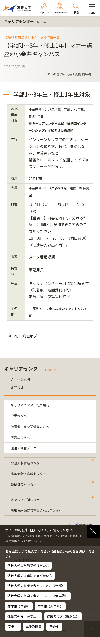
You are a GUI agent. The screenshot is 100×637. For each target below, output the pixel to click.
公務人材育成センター (27, 463)
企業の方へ (19, 415)
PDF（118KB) (25, 336)
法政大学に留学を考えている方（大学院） (37, 595)
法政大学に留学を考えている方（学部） (36, 585)
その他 (54, 626)
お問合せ (17, 387)
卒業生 (13, 626)
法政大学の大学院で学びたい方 (29, 575)
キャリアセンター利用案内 (30, 405)
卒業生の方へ (20, 437)
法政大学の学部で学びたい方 (28, 565)
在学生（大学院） (50, 606)
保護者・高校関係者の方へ (30, 426)
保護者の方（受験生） (63, 616)
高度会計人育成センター (28, 473)
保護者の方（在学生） (23, 616)
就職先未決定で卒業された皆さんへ (36, 510)
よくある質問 (20, 379)
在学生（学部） (18, 606)
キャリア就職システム (27, 499)
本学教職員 (34, 626)
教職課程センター (24, 484)
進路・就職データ (23, 448)
